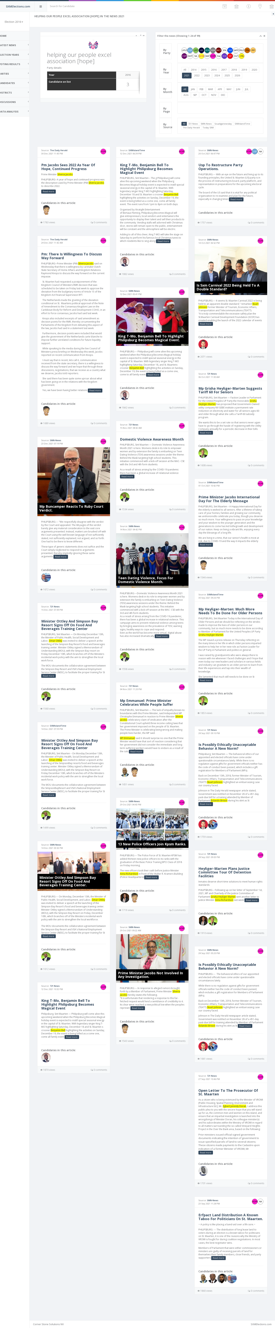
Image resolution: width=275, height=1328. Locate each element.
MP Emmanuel (130, 746)
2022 (208, 75)
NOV (215, 95)
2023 (218, 75)
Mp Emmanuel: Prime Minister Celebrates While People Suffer (149, 710)
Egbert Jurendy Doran (236, 1115)
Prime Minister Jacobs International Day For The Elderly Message (230, 498)
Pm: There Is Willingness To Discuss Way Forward (76, 256)
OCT (206, 95)
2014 (195, 69)
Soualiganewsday (225, 123)
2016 (216, 69)
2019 (246, 69)
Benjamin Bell (97, 1031)
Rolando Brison (220, 806)
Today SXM (210, 127)
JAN (195, 89)
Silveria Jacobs (70, 174)
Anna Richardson (132, 880)
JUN (240, 89)
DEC (225, 95)
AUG (188, 95)
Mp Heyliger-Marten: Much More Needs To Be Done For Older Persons (228, 615)
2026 (249, 75)
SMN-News (208, 123)
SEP (197, 95)
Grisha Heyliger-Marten (231, 640)
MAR (212, 89)
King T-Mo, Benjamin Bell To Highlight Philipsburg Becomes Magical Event (72, 1005)
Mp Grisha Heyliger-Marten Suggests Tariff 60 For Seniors (226, 389)
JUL (249, 89)
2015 (206, 69)
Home (7, 35)
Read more (53, 191)
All (187, 69)
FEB (203, 89)
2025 (239, 75)
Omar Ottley (60, 639)
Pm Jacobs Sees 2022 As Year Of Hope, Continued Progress (73, 167)
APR (222, 89)
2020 (188, 75)
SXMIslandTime (244, 123)
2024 (228, 75)
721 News (195, 123)
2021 (198, 75)
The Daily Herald (193, 127)
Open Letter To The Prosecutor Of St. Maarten (230, 1101)
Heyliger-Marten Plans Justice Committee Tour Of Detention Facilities (226, 878)
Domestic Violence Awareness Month (149, 443)
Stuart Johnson (208, 306)
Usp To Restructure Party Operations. (222, 167)
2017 (226, 69)
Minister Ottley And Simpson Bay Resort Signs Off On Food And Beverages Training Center (74, 623)
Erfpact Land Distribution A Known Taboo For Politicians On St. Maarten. (230, 1231)
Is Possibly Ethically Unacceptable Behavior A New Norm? (229, 752)
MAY (231, 89)
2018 (236, 69)
